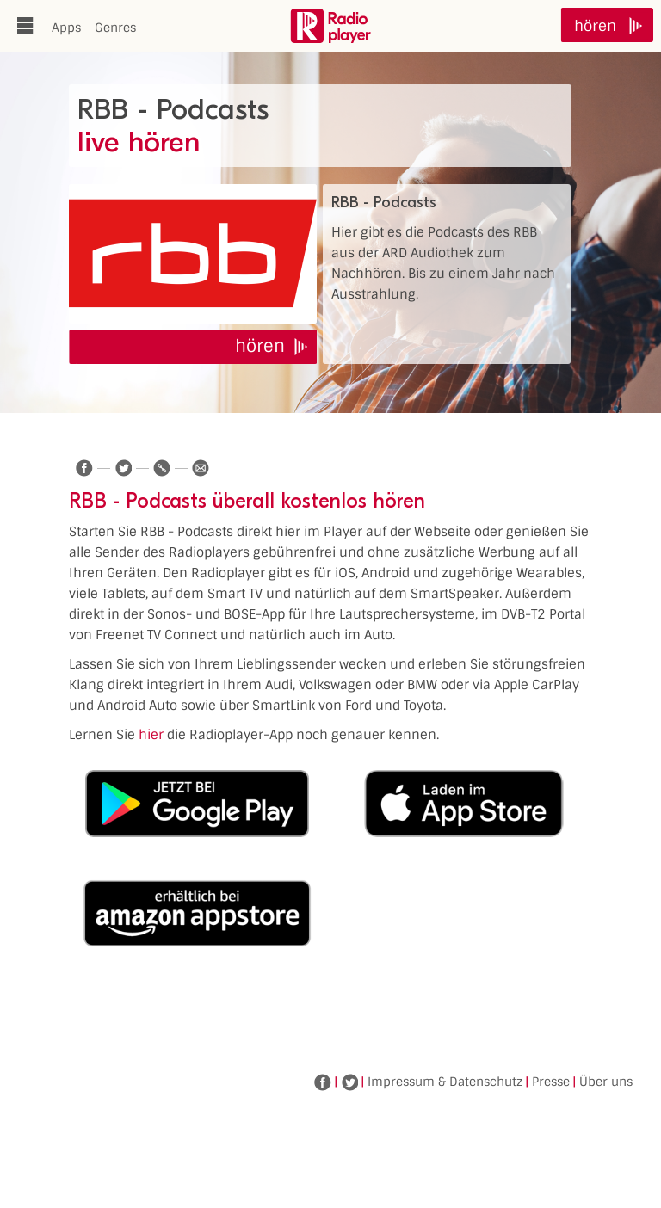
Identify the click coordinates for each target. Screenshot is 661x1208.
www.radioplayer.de (330, 26)
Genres (115, 27)
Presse (551, 1081)
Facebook (322, 1082)
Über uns (606, 1081)
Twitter (349, 1082)
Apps (66, 27)
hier (151, 734)
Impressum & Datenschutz (445, 1081)
